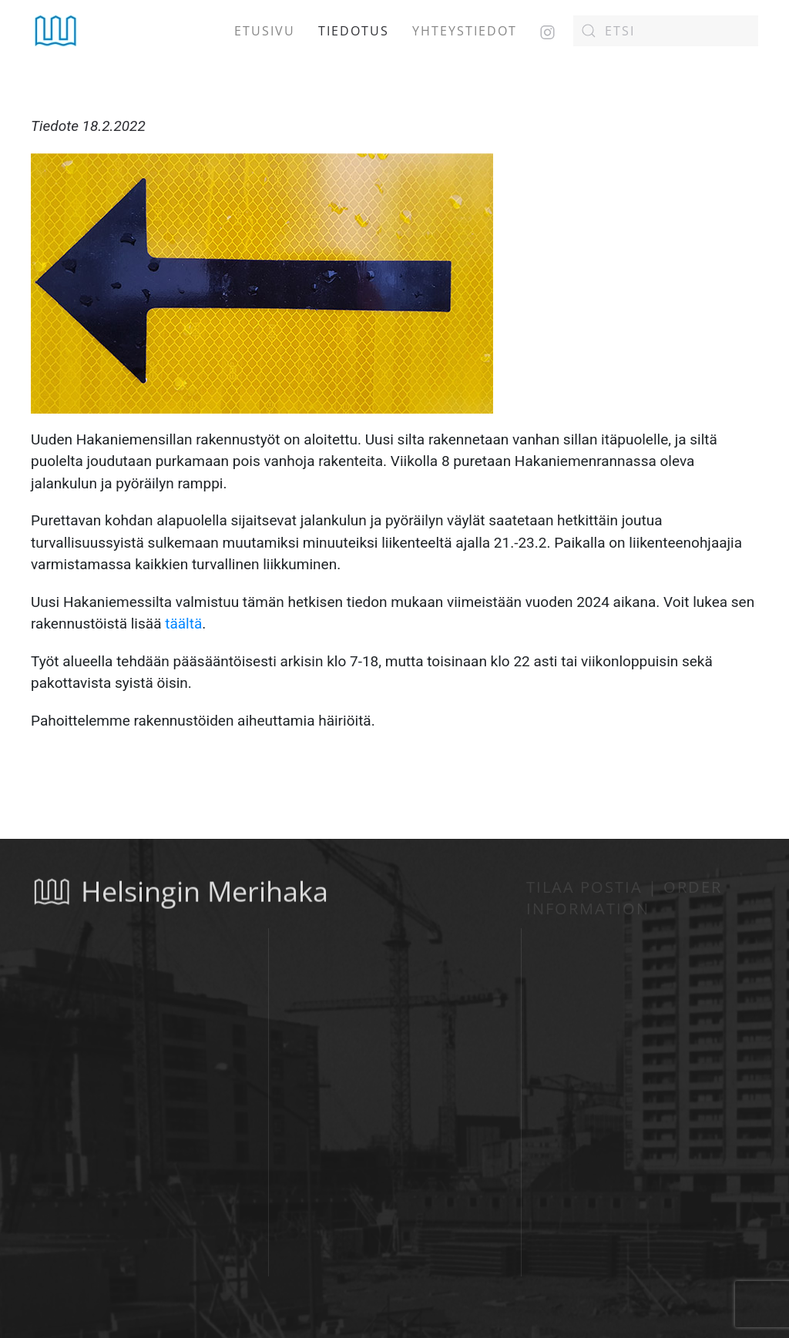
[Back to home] (56, 31)
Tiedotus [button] (353, 30)
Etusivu (264, 30)
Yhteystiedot (464, 30)
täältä (183, 623)
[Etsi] (665, 30)
